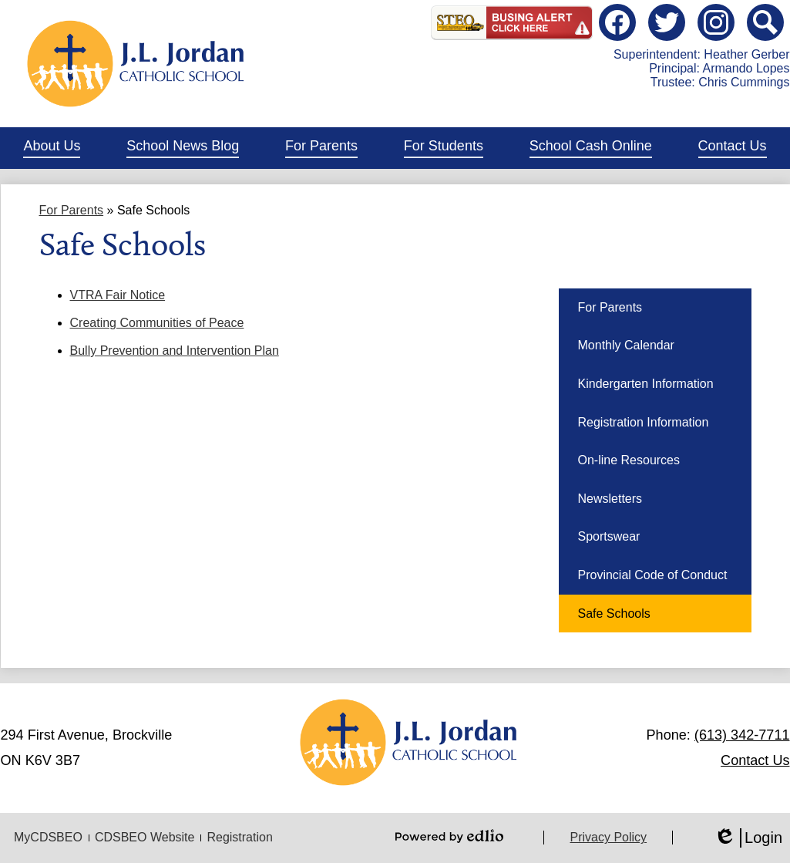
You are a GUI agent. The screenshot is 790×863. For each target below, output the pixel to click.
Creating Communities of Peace (157, 322)
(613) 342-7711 (742, 735)
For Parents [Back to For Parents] (71, 210)
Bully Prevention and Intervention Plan (174, 350)
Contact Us (755, 760)
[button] (51, 148)
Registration (239, 837)
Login (748, 838)
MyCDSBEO (48, 837)
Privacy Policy (608, 837)
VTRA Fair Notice (118, 295)
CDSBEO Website (145, 837)
